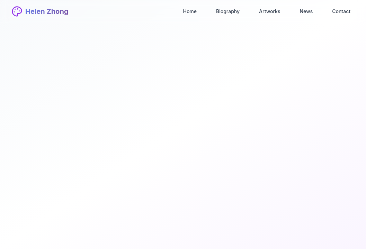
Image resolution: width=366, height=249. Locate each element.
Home (190, 11)
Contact (341, 11)
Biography (228, 11)
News (306, 11)
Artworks (269, 11)
